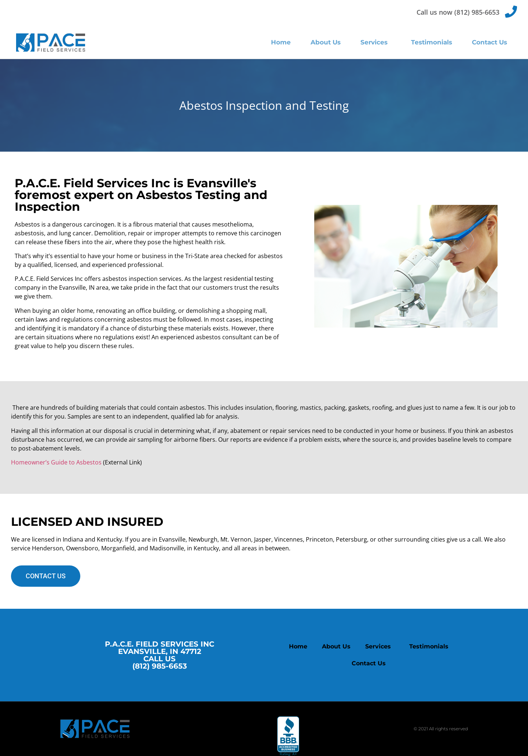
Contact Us (489, 42)
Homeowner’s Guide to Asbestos (57, 462)
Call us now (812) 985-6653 (458, 12)
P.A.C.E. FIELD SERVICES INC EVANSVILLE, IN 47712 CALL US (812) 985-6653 (159, 655)
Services (375, 42)
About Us (326, 42)
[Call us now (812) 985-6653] (511, 12)
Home (281, 42)
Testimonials (431, 42)
